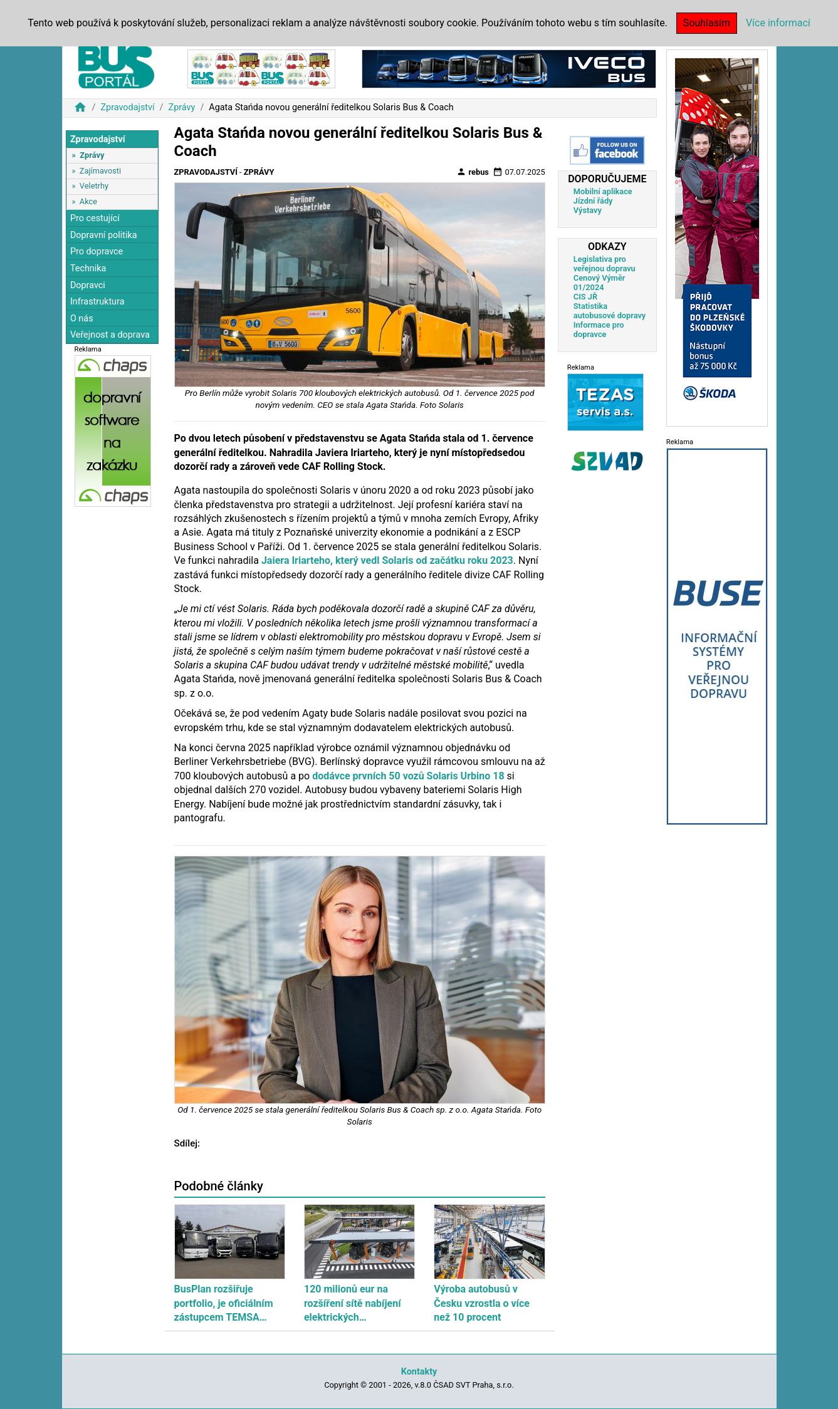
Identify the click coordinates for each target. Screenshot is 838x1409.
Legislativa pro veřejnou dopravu (605, 263)
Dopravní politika (103, 235)
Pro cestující (95, 218)
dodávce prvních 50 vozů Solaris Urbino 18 (408, 776)
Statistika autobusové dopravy (610, 310)
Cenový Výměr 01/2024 (600, 282)
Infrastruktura (97, 301)
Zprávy (182, 107)
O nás (81, 318)
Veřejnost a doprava (110, 335)
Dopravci (87, 285)
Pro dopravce (96, 251)
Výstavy (588, 210)
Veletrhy (94, 185)
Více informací (778, 23)
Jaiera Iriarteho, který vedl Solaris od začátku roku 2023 (387, 560)
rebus (472, 172)
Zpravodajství (127, 107)
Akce (88, 201)
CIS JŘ (585, 296)
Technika (88, 268)
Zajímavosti (100, 170)
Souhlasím (706, 23)
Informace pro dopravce (599, 329)
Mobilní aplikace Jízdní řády (603, 196)
